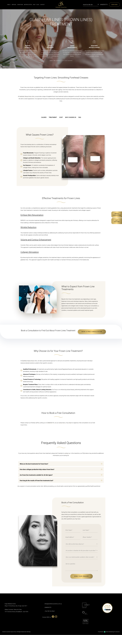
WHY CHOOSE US (70, 117)
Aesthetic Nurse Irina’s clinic (27, 96)
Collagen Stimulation (30, 252)
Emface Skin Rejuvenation (32, 215)
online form (62, 423)
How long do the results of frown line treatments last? (36, 480)
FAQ (79, 117)
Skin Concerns (57, 60)
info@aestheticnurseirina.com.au (53, 604)
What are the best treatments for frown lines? (34, 464)
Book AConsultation (117, 214)
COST (61, 117)
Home (51, 60)
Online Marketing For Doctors (112, 631)
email (70, 423)
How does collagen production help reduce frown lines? (37, 469)
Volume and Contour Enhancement (36, 240)
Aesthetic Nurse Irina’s (28, 361)
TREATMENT (53, 117)
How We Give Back (50, 611)
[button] (61, 463)
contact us (67, 453)
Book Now (114, 4)
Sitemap (28, 631)
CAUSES (43, 117)
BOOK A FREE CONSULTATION (92, 332)
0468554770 (103, 4)
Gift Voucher (116, 221)
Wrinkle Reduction (28, 227)
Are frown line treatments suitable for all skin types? (36, 475)
